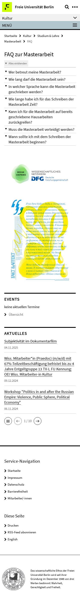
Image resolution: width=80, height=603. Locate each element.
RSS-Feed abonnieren (22, 532)
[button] (40, 72)
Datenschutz (16, 484)
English (12, 539)
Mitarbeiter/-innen (20, 498)
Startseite (10, 36)
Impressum (15, 478)
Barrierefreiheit (18, 491)
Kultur (27, 36)
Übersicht (13, 314)
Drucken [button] (13, 525)
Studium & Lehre (48, 36)
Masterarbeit (12, 41)
